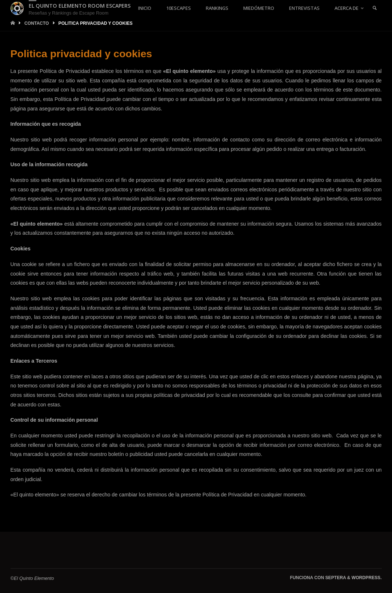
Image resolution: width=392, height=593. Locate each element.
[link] (375, 8)
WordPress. (367, 577)
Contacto (36, 23)
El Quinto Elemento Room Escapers (80, 5)
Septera (335, 577)
